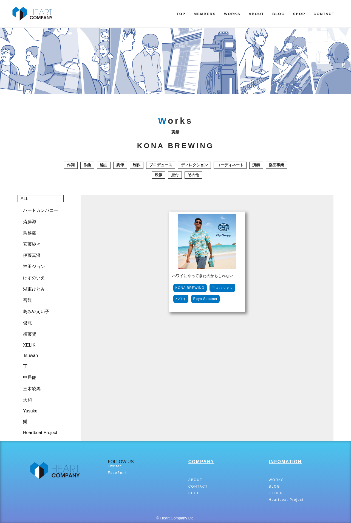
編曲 (103, 165)
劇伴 (120, 165)
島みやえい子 (36, 311)
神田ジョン (34, 266)
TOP (181, 14)
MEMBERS (205, 14)
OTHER (276, 493)
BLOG (278, 14)
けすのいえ (34, 277)
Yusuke (30, 411)
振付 (175, 175)
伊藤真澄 (32, 255)
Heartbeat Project (40, 432)
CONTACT (324, 14)
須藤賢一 (32, 334)
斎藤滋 (29, 221)
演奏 (256, 165)
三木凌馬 (32, 388)
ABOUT (256, 14)
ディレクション (194, 165)
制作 (136, 165)
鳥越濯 (29, 232)
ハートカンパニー (40, 210)
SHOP (299, 14)
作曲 (87, 165)
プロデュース (160, 165)
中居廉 (29, 377)
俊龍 (27, 322)
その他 (193, 175)
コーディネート (230, 165)
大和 (27, 400)
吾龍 (27, 300)
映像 (158, 175)
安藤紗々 (32, 244)
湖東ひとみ (34, 289)
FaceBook (117, 473)
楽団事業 (276, 165)
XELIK (29, 345)
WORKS (232, 14)
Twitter (114, 466)
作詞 (71, 165)
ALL (24, 198)
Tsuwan (30, 355)
